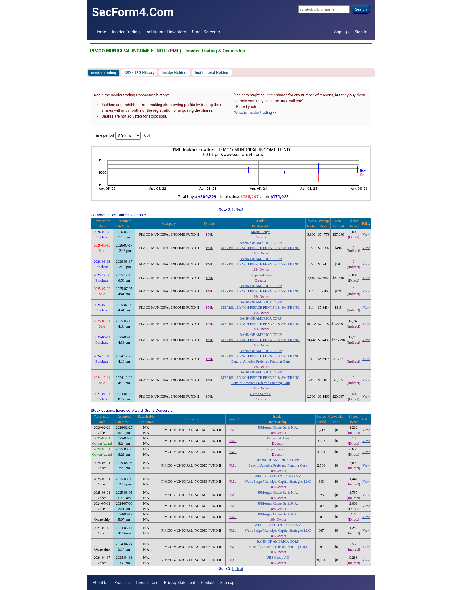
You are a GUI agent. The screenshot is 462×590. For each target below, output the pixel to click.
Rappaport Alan (261, 275)
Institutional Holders (212, 72)
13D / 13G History (139, 72)
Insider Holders (175, 72)
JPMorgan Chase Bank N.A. (278, 427)
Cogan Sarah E (260, 394)
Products (122, 582)
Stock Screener (206, 31)
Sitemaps (228, 582)
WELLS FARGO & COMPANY (278, 476)
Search (361, 9)
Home (100, 31)
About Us (100, 582)
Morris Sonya (260, 232)
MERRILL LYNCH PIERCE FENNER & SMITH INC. (260, 248)
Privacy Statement (179, 582)
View (366, 234)
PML (174, 51)
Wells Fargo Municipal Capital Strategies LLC (278, 482)
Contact (207, 582)
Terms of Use (147, 582)
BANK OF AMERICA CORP (261, 243)
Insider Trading (126, 31)
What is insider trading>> (255, 112)
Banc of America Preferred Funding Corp (260, 361)
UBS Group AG (277, 558)
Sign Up (341, 31)
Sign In (360, 31)
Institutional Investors (166, 31)
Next (239, 209)
